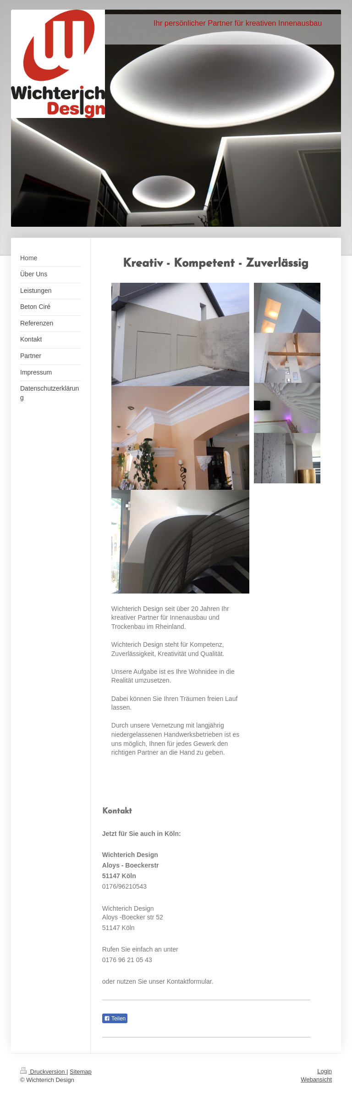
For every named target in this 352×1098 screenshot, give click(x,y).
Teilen (115, 1018)
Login (324, 1071)
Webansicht (316, 1079)
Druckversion (43, 1071)
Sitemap (81, 1071)
